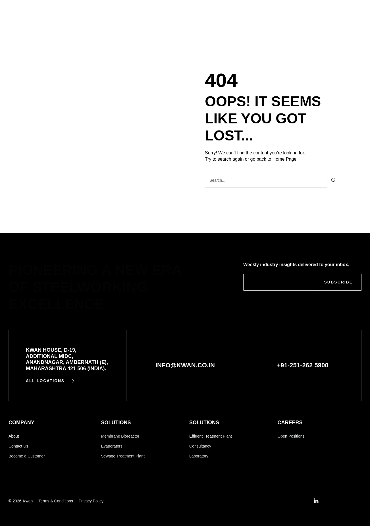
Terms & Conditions (55, 501)
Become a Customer (27, 456)
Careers (214, 12)
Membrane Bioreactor (120, 436)
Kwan (28, 501)
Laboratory (198, 456)
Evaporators (111, 446)
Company (147, 12)
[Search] (333, 180)
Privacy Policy (91, 501)
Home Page (285, 159)
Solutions (181, 12)
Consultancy (200, 446)
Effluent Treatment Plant (210, 436)
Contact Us (249, 12)
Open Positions (291, 436)
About (14, 436)
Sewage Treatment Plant (123, 456)
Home (121, 12)
